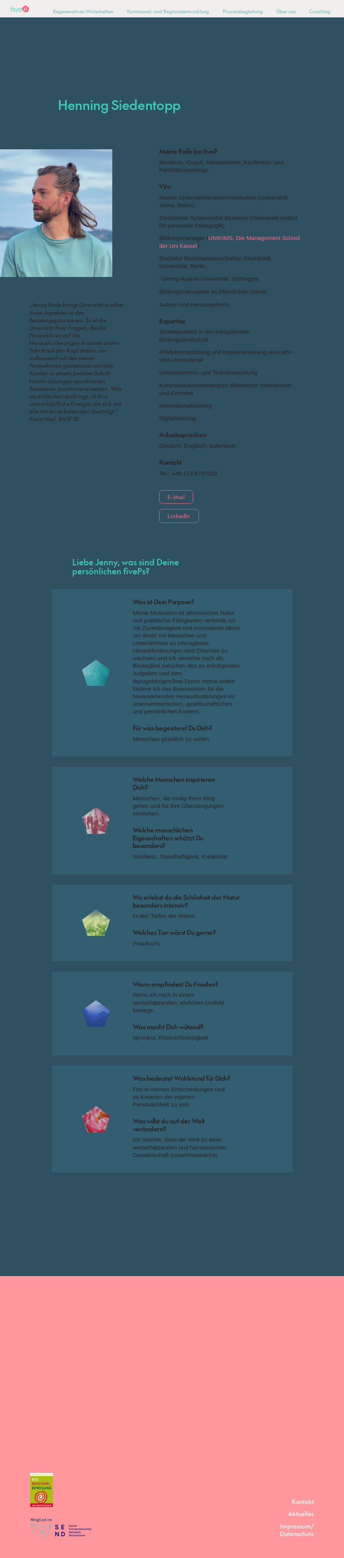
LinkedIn (178, 516)
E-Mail (176, 497)
